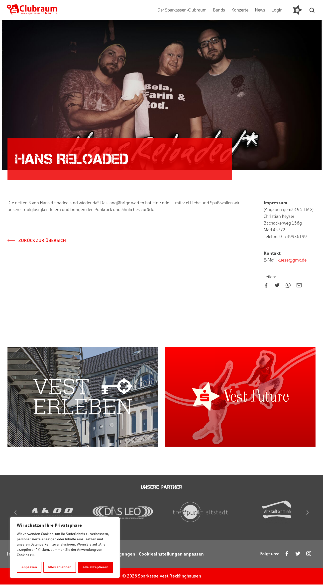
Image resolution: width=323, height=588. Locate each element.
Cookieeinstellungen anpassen (171, 557)
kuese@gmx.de (292, 260)
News (260, 9)
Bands (219, 9)
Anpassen (29, 567)
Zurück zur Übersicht (37, 240)
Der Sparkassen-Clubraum (182, 9)
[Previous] (14, 516)
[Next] (308, 516)
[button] (312, 10)
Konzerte (239, 9)
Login (277, 9)
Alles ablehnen (60, 567)
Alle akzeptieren (95, 567)
